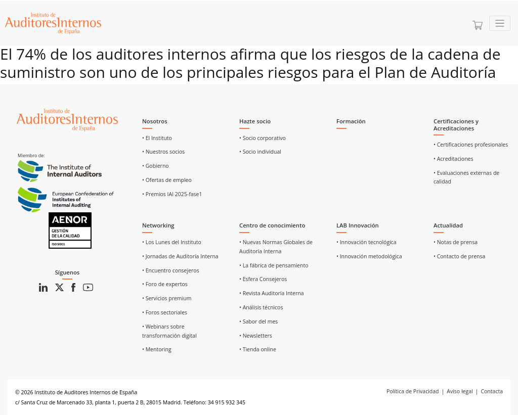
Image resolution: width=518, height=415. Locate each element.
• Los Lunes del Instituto (171, 242)
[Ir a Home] (53, 23)
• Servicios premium (166, 298)
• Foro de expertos (165, 284)
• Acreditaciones (453, 158)
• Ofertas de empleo (167, 179)
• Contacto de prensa (459, 256)
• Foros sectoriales (164, 312)
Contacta (492, 391)
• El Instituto (157, 138)
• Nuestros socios (163, 151)
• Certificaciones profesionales (471, 144)
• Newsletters (255, 335)
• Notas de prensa (456, 242)
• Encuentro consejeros (170, 270)
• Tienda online (257, 349)
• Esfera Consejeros (263, 279)
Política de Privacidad (412, 391)
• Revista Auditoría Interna (271, 293)
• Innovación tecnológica (366, 242)
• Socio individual (260, 151)
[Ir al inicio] (67, 119)
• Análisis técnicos (261, 307)
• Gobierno (155, 165)
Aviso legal (459, 391)
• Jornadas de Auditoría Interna (180, 256)
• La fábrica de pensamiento (273, 265)
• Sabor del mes (258, 321)
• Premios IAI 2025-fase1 (172, 194)
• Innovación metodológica (369, 256)
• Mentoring (156, 349)
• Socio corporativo (262, 138)
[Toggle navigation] (500, 23)
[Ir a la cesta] (477, 25)
